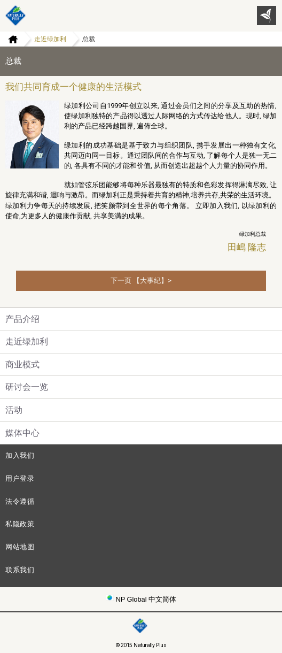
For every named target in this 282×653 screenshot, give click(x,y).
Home (9, 39)
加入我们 (20, 455)
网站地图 (20, 547)
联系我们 (20, 570)
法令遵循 (20, 501)
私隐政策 (20, 524)
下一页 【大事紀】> (141, 280)
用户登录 (20, 478)
